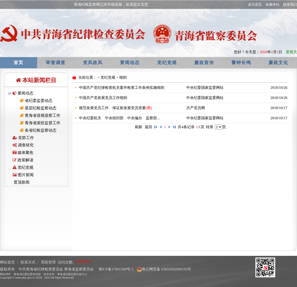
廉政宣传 (204, 62)
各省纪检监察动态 (38, 130)
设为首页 (255, 4)
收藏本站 (272, 4)
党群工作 (23, 138)
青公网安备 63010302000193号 (164, 269)
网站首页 (7, 262)
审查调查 (56, 62)
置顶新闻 (21, 182)
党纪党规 (167, 62)
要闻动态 (130, 62)
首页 (19, 62)
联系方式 (28, 262)
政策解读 (23, 160)
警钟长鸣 (241, 62)
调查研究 (23, 145)
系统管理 (48, 262)
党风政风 (93, 62)
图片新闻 (23, 175)
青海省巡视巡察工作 (40, 115)
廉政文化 (278, 62)
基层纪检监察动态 (38, 108)
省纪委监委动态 (36, 100)
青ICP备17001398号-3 (115, 269)
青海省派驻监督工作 (40, 123)
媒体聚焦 (23, 152)
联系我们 (290, 4)
